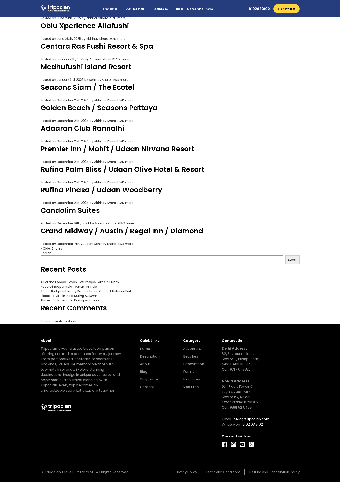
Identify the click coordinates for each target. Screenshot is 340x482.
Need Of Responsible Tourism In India (69, 286)
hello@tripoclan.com (251, 419)
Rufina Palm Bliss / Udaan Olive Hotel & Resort (122, 169)
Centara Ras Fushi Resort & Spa (97, 46)
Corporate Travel (200, 9)
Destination (150, 356)
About (145, 364)
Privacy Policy (186, 472)
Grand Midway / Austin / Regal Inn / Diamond (122, 231)
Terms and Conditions (223, 472)
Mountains (192, 379)
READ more (117, 18)
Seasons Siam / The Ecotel (87, 87)
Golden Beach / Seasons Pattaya (99, 108)
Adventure (192, 348)
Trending (110, 9)
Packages (160, 9)
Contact (147, 386)
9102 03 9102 (253, 424)
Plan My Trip (286, 8)
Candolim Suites (70, 210)
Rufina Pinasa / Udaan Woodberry (101, 190)
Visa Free (191, 386)
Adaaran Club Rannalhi (82, 128)
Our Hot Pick (134, 9)
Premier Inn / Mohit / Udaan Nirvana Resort (117, 149)
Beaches (190, 356)
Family (188, 371)
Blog (179, 9)
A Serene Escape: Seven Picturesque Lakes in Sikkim (80, 282)
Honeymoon (193, 364)
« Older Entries (51, 248)
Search (46, 253)
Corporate (149, 379)
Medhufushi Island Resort (86, 67)
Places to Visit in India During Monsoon (70, 300)
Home (145, 348)
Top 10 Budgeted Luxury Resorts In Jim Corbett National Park (86, 291)
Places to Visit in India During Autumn (69, 296)
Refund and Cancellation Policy (274, 472)
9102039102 (259, 8)
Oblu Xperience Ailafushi (85, 26)
